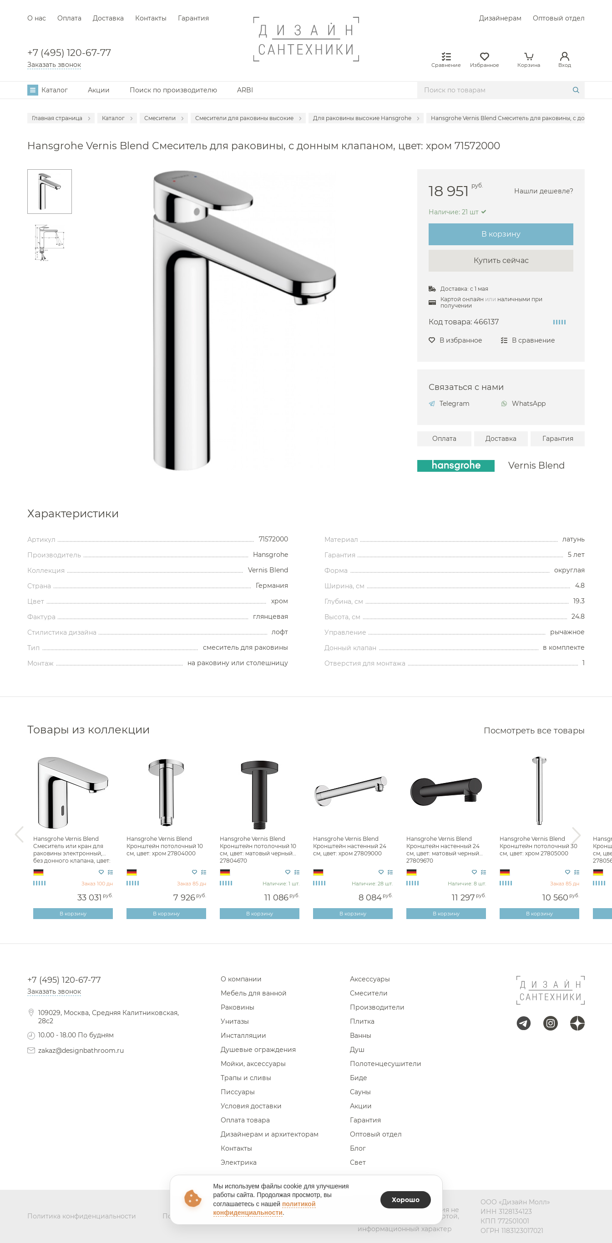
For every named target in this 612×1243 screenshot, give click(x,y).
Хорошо (406, 1200)
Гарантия (193, 18)
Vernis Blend (536, 465)
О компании (241, 979)
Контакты (151, 18)
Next (576, 835)
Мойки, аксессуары (253, 1064)
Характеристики (73, 513)
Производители (377, 1007)
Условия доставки (251, 1106)
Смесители (369, 993)
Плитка (362, 1021)
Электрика (239, 1162)
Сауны (360, 1092)
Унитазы (235, 1021)
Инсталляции (243, 1035)
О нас (36, 18)
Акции (99, 90)
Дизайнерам (500, 18)
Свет (358, 1162)
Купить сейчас (501, 260)
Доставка (108, 18)
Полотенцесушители (385, 1064)
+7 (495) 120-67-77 (69, 53)
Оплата (69, 18)
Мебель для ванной (254, 993)
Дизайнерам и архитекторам (270, 1134)
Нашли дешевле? (543, 191)
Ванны (360, 1035)
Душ (357, 1050)
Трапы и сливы (246, 1078)
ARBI (245, 90)
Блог (358, 1148)
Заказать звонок (54, 65)
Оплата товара (245, 1120)
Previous (19, 835)
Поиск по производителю (173, 90)
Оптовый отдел (559, 18)
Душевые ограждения (258, 1050)
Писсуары (238, 1092)
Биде (358, 1078)
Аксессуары (370, 979)
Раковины (237, 1007)
